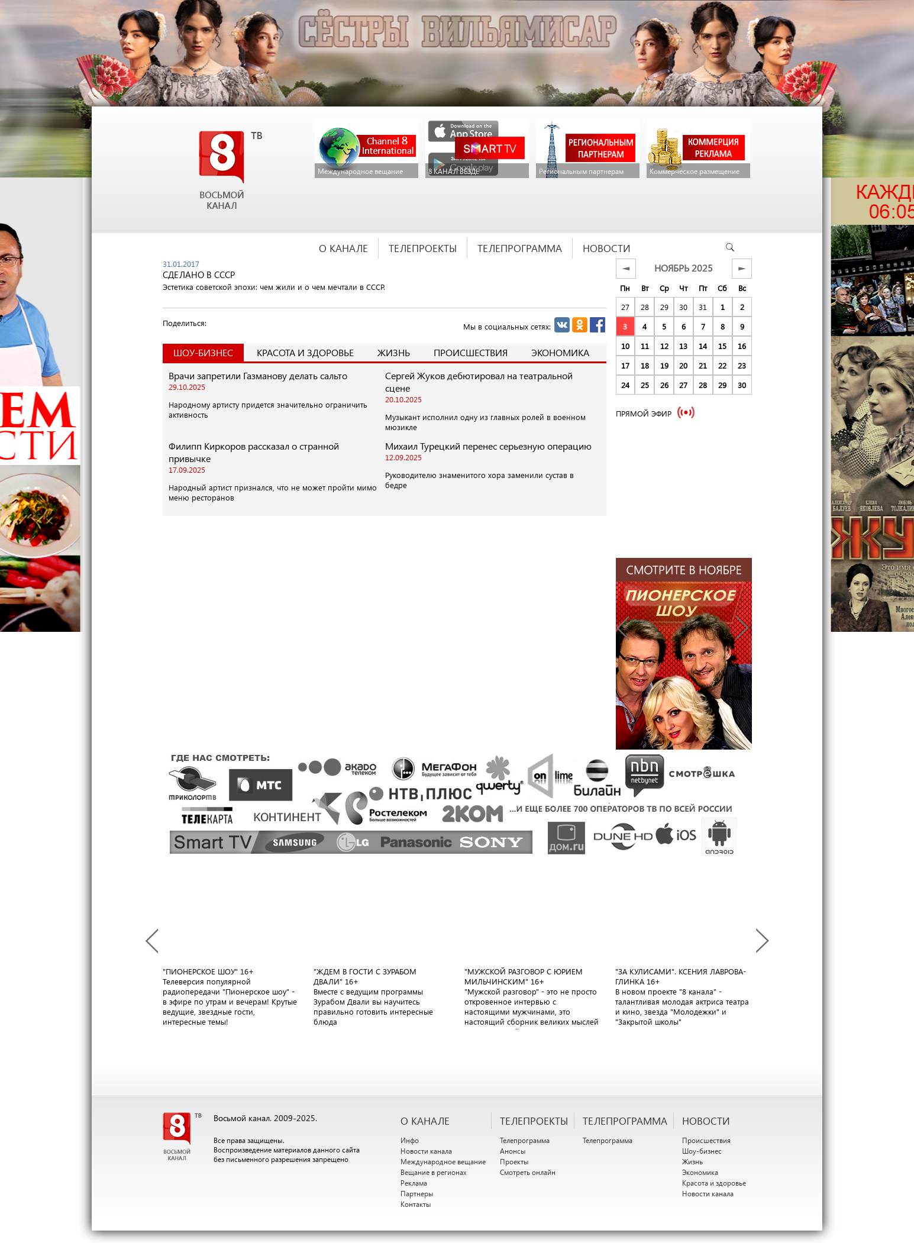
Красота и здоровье (305, 352)
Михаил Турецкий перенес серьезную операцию (488, 446)
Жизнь (393, 352)
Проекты (514, 1161)
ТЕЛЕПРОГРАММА (625, 1120)
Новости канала (426, 1150)
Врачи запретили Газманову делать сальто (258, 375)
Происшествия (471, 352)
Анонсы (513, 1150)
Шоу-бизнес (702, 1150)
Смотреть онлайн (527, 1172)
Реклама (414, 1182)
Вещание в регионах (434, 1172)
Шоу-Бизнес (203, 352)
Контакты (416, 1204)
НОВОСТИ (706, 1120)
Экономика (560, 352)
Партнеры (417, 1193)
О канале (425, 1120)
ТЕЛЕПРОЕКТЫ (534, 1120)
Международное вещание (443, 1161)
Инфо (410, 1140)
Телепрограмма (525, 1140)
